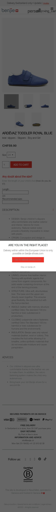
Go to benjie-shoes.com (28, 259)
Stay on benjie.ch (28, 267)
